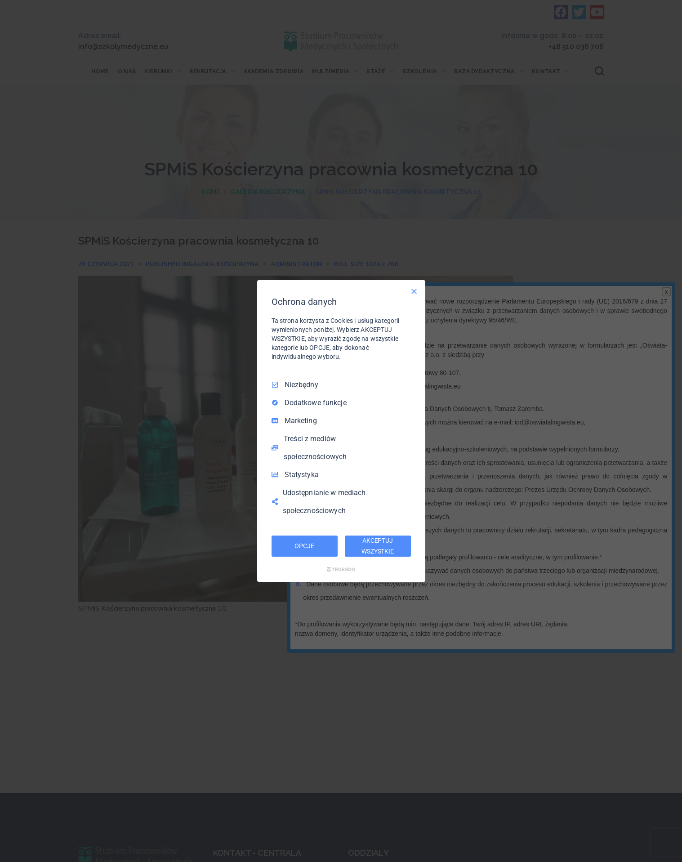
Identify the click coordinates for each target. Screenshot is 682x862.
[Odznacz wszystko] (414, 291)
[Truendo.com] (341, 569)
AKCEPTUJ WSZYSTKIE (377, 546)
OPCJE (304, 545)
